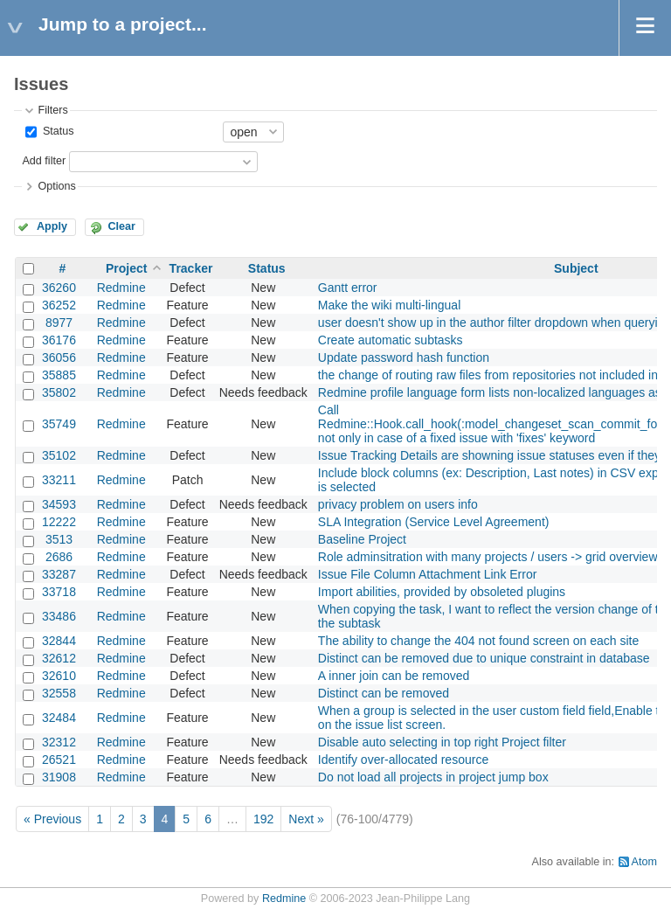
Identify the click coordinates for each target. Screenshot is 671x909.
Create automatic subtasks (390, 340)
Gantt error (347, 288)
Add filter (44, 161)
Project (126, 268)
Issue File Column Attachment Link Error (427, 574)
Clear (121, 226)
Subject (576, 268)
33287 (59, 574)
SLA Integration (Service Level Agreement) (434, 522)
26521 (59, 760)
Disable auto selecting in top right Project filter (442, 742)
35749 (59, 424)
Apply (52, 226)
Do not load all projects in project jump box (433, 777)
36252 (59, 305)
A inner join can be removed (394, 676)
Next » (305, 819)
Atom (644, 862)
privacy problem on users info (398, 504)
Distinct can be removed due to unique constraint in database (484, 658)
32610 (59, 676)
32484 (59, 718)
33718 (59, 592)
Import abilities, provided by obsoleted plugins (441, 592)
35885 (59, 375)
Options (56, 186)
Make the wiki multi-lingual (389, 305)
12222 (59, 522)
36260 (59, 288)
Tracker (191, 268)
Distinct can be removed (383, 693)
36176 (59, 340)
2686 (59, 557)
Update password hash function (403, 357)
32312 (59, 742)
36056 (59, 357)
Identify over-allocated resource (403, 760)
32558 (59, 693)
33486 (59, 616)
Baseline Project (362, 539)
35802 (59, 392)
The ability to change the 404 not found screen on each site (478, 641)
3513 (59, 539)
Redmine (121, 288)
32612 (59, 658)
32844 (59, 641)
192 (263, 819)
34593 (59, 504)
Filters (52, 110)
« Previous (52, 819)
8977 (59, 323)
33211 (59, 480)
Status (56, 131)
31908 (59, 777)
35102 (59, 455)
